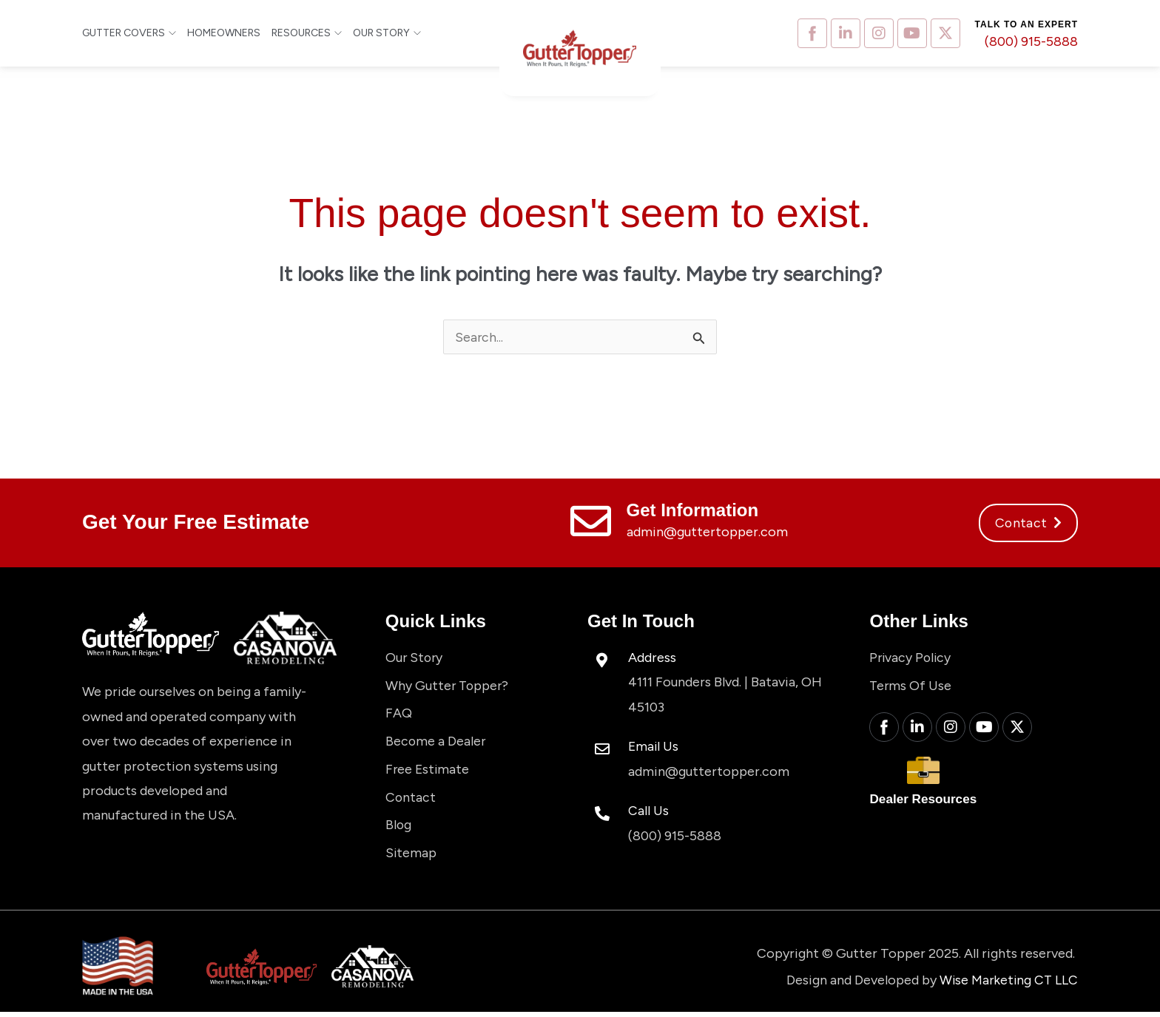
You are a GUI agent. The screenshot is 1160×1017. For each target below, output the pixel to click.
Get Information (693, 511)
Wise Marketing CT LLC (1007, 985)
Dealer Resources (925, 802)
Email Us (654, 747)
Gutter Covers (129, 33)
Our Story (387, 33)
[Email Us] (602, 750)
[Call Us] (602, 814)
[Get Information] (590, 521)
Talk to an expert (1026, 24)
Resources (307, 33)
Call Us (648, 811)
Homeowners (223, 33)
